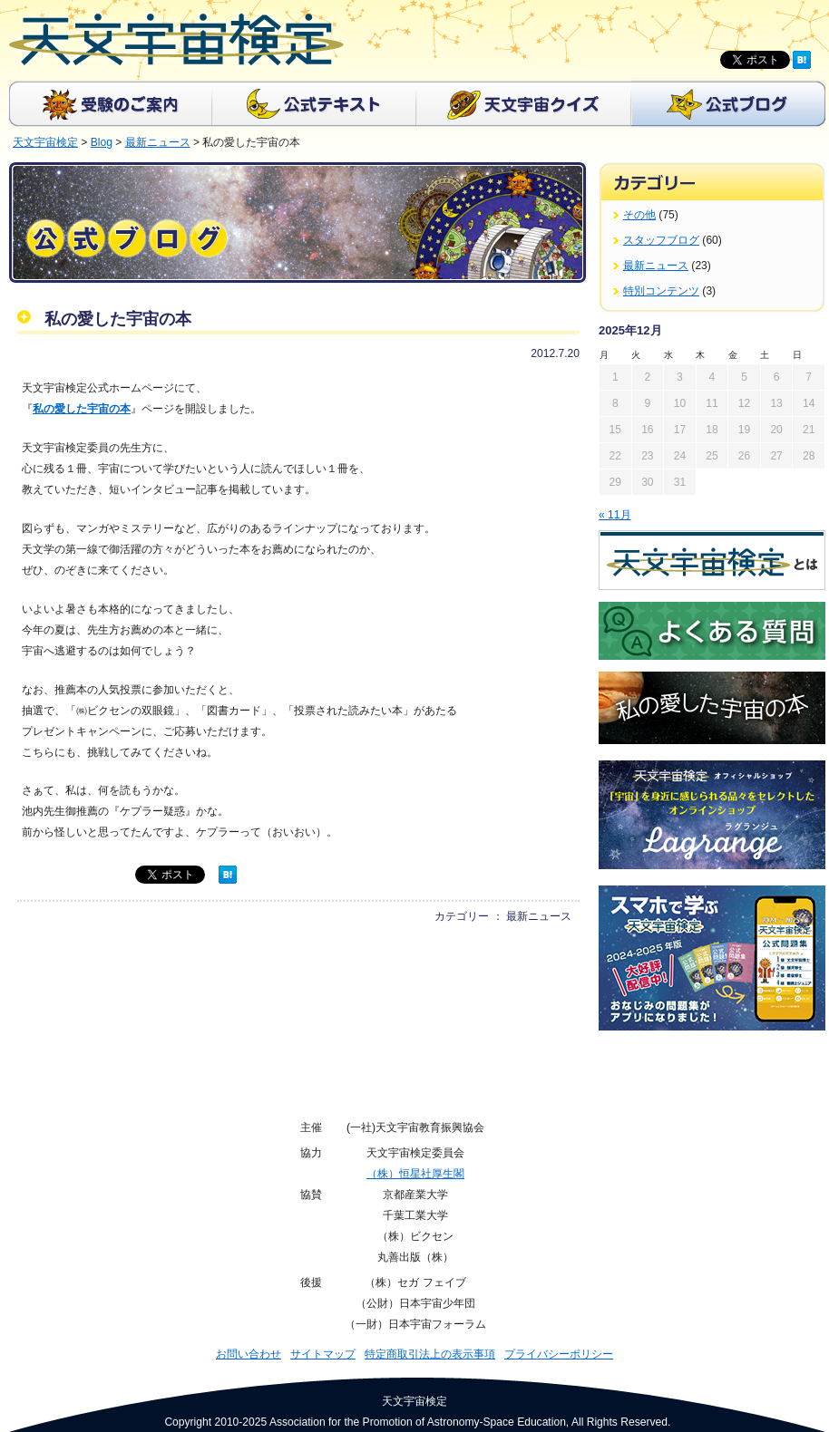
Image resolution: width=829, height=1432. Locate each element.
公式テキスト (314, 103)
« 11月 (615, 514)
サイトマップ (323, 1354)
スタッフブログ (661, 240)
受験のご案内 (110, 103)
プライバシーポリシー (558, 1354)
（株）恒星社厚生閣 (415, 1173)
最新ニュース (655, 265)
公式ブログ (728, 103)
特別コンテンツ (661, 291)
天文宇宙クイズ (523, 103)
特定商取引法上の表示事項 (430, 1354)
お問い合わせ (248, 1354)
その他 (639, 214)
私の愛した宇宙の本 (82, 408)
